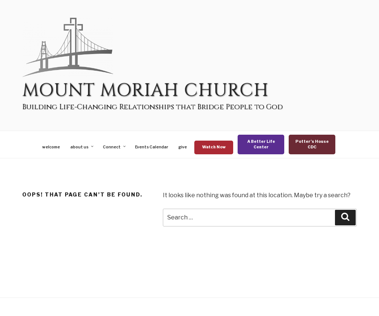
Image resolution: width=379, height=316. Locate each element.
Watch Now (214, 147)
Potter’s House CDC (312, 144)
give (182, 147)
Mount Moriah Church (145, 90)
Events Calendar (151, 147)
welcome (51, 147)
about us (82, 147)
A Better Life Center (261, 144)
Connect (115, 147)
